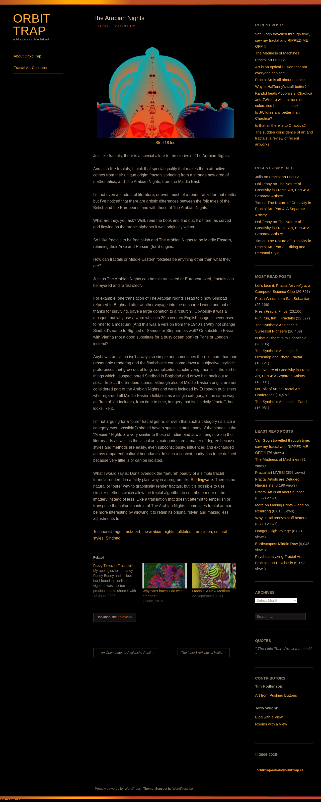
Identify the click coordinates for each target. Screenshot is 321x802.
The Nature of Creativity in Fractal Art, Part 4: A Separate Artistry (282, 190)
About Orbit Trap (27, 56)
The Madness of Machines (277, 53)
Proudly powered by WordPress (118, 788)
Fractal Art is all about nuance (280, 80)
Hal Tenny (263, 184)
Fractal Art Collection (31, 67)
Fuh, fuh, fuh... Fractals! (275, 318)
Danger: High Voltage (273, 531)
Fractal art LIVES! (270, 60)
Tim (132, 26)
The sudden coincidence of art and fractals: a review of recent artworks (284, 138)
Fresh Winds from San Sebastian (282, 298)
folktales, (184, 531)
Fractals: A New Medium (211, 591)
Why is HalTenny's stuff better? (280, 518)
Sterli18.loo (165, 143)
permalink (125, 617)
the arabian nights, (159, 531)
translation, (203, 531)
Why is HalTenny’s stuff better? (280, 86)
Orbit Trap (31, 24)
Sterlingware (202, 480)
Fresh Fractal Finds (271, 311)
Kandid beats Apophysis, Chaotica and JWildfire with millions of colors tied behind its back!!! (283, 99)
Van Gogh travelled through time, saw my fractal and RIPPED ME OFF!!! (282, 40)
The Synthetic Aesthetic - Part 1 (281, 401)
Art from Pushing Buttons (276, 695)
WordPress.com (183, 788)
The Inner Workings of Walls (203, 652)
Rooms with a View (271, 724)
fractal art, (132, 531)
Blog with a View (269, 717)
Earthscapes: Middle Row (276, 544)
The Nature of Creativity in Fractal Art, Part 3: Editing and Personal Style (283, 247)
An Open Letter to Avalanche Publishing (127, 652)
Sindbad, (113, 538)
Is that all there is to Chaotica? (280, 125)
